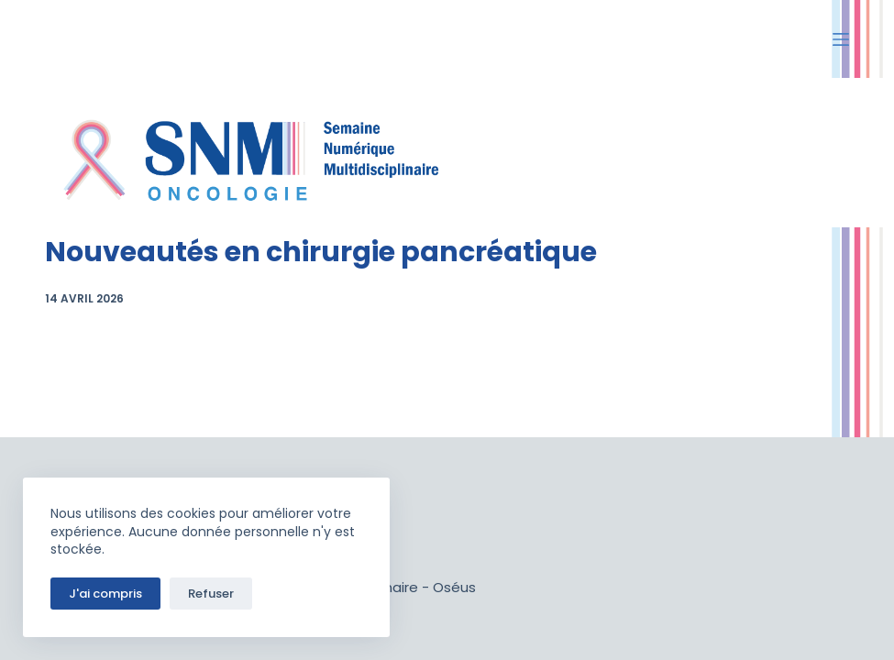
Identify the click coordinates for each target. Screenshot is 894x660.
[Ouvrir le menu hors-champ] (841, 39)
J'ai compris (105, 593)
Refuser (211, 593)
